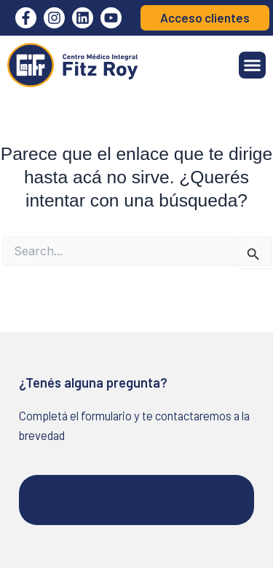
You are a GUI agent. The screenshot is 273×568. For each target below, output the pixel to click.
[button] (252, 65)
